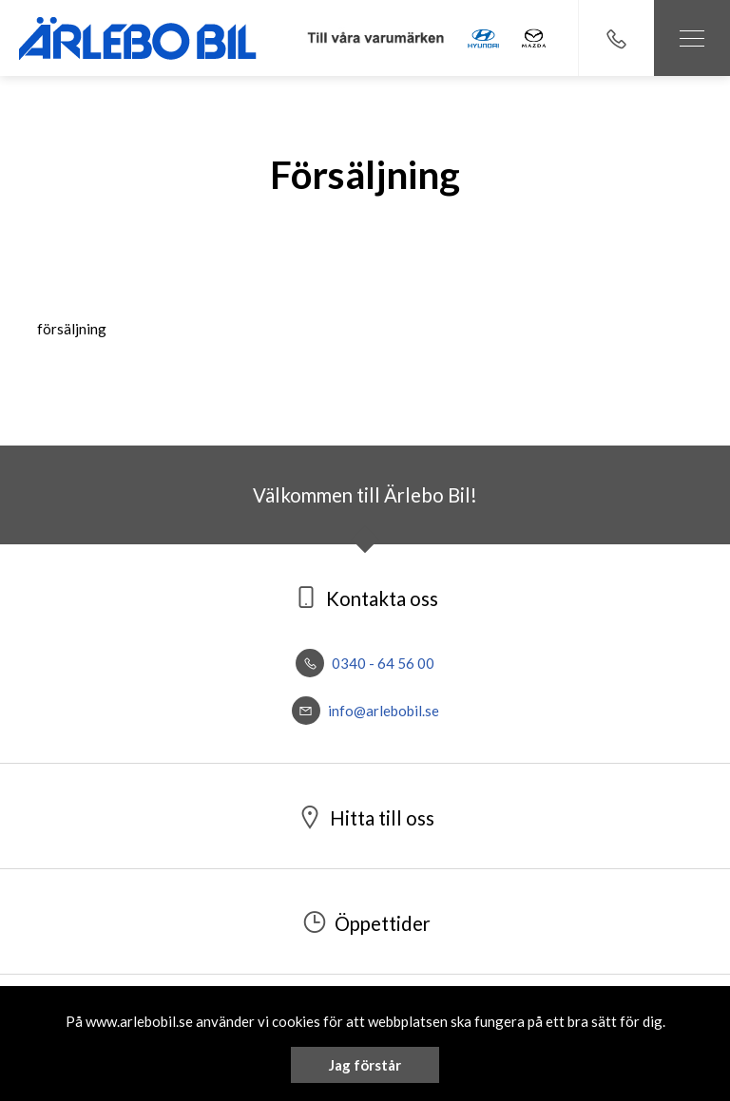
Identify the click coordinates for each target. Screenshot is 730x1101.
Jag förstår (365, 1064)
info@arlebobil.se (365, 710)
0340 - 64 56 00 (365, 663)
